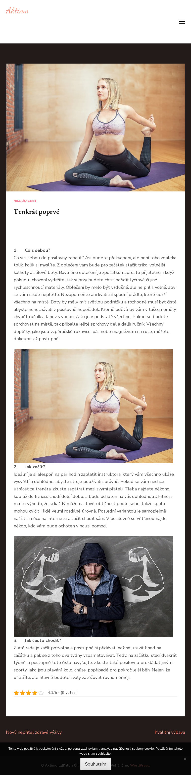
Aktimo (17, 10)
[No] (184, 758)
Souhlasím (95, 764)
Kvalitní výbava (170, 732)
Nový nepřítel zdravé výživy (34, 732)
